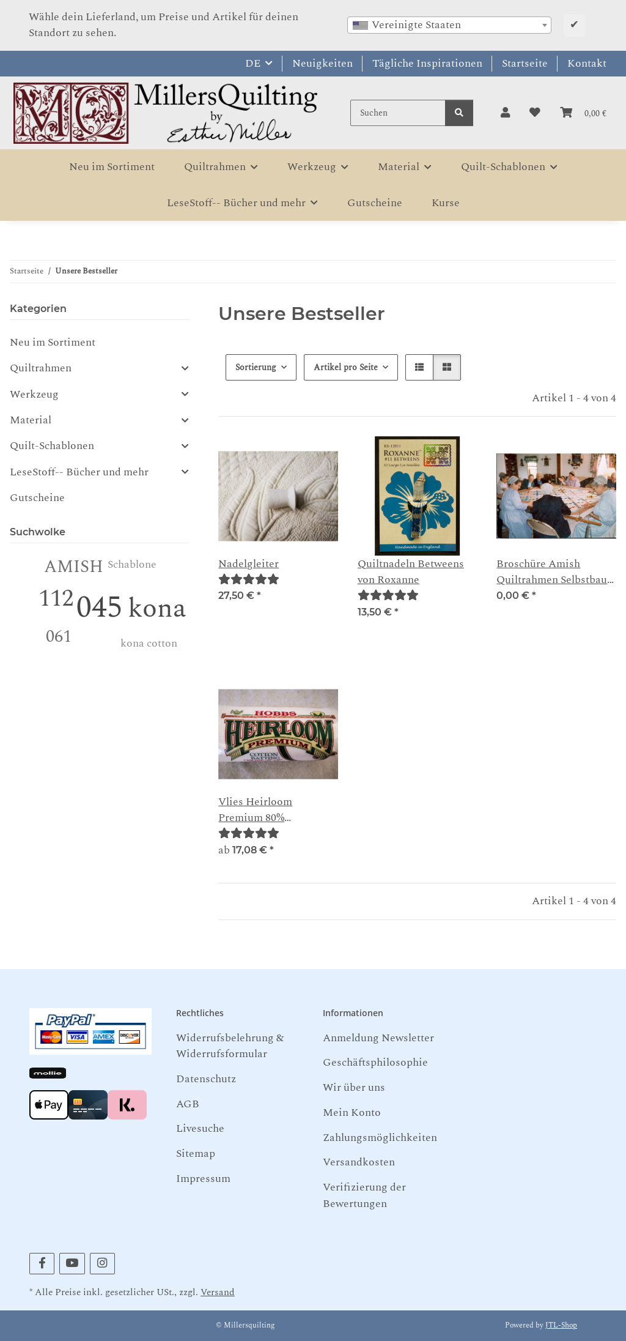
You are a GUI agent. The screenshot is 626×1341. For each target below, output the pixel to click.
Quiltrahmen (41, 368)
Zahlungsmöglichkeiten (380, 1137)
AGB (187, 1104)
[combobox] (449, 25)
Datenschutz (206, 1079)
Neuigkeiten (322, 63)
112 (56, 599)
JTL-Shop (561, 1325)
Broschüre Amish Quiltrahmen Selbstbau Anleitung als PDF (551, 572)
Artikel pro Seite (346, 367)
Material (30, 420)
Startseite (525, 63)
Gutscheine (37, 497)
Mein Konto (352, 1112)
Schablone (132, 564)
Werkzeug (34, 395)
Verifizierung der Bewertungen (364, 1195)
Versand (218, 1292)
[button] (505, 113)
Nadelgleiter (248, 564)
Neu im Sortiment (52, 342)
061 (59, 636)
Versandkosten (359, 1162)
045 (99, 608)
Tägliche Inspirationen (427, 63)
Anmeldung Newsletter (378, 1038)
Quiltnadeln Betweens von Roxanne (411, 572)
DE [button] (252, 63)
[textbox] (449, 25)
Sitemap (195, 1153)
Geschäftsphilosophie (375, 1062)
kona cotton (148, 643)
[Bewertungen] (248, 579)
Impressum (203, 1178)
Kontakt (586, 63)
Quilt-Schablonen (52, 446)
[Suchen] (398, 113)
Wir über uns (354, 1087)
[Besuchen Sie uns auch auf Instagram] (102, 1263)
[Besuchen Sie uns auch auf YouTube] (71, 1263)
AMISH (73, 567)
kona (157, 608)
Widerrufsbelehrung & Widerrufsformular (230, 1046)
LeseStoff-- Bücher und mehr (79, 472)
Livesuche (200, 1128)
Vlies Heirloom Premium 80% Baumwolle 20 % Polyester (257, 810)
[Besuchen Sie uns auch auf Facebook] (41, 1263)
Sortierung (255, 367)
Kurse (446, 203)
